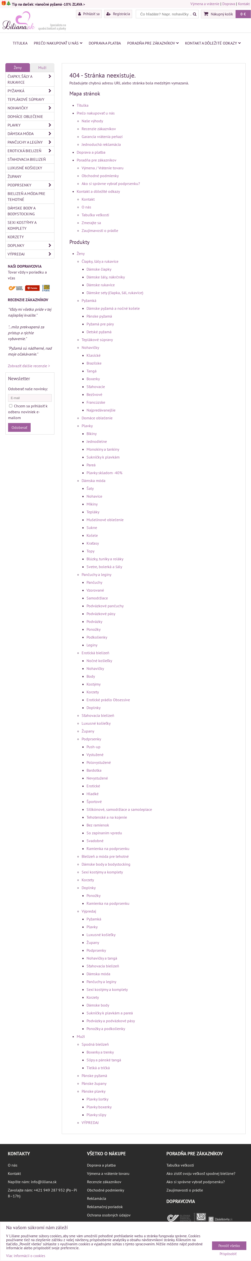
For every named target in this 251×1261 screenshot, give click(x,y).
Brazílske (94, 363)
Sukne (92, 527)
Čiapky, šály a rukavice (100, 261)
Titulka (20, 43)
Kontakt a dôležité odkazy (213, 43)
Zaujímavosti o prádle (100, 230)
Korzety (93, 691)
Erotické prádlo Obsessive (108, 699)
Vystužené (95, 754)
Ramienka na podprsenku (108, 848)
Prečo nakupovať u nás (58, 43)
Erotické (93, 785)
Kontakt (244, 3)
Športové (94, 801)
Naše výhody (92, 120)
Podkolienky (97, 637)
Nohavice (94, 496)
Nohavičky (90, 347)
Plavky (87, 425)
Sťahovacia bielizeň (98, 715)
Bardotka (94, 770)
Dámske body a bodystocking (106, 864)
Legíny (92, 644)
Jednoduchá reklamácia (101, 144)
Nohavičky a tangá (102, 958)
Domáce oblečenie (97, 417)
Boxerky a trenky (100, 1052)
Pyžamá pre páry (100, 323)
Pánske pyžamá (99, 316)
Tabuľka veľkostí (95, 214)
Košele (92, 535)
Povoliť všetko (229, 1245)
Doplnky (93, 707)
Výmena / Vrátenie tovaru (103, 167)
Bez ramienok (98, 825)
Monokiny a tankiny (103, 449)
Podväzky (94, 621)
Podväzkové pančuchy (105, 605)
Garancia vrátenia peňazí (102, 136)
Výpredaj (89, 911)
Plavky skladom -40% (104, 472)
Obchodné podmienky (100, 175)
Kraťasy (93, 543)
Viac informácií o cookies (25, 1255)
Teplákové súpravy (97, 339)
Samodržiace (97, 598)
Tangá (92, 370)
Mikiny (92, 504)
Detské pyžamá (99, 331)
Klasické (93, 355)
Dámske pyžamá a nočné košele (113, 308)
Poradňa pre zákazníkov (153, 43)
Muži (81, 1036)
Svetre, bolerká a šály (104, 566)
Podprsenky (91, 738)
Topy (90, 551)
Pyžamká (89, 300)
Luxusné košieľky (96, 723)
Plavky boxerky (99, 1106)
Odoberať (19, 427)
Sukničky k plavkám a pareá (110, 1012)
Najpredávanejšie (101, 410)
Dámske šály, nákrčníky (106, 277)
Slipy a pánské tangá (104, 1059)
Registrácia (118, 13)
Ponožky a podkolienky (106, 1028)
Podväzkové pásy (101, 613)
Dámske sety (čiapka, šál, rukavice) (115, 292)
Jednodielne (97, 441)
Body (91, 676)
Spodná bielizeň (95, 1044)
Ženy (81, 253)
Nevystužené (97, 778)
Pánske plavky (93, 1091)
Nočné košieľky (99, 660)
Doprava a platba (105, 43)
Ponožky (93, 629)
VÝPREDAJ (90, 1122)
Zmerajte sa (91, 222)
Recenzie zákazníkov (99, 128)
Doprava (228, 3)
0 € (243, 13)
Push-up (93, 746)
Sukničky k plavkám (103, 457)
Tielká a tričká (98, 1067)
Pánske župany (94, 1083)
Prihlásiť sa (89, 13)
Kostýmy (93, 684)
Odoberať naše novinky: (28, 388)
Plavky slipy (96, 1114)
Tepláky (93, 511)
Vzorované (95, 590)
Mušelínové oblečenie (105, 519)
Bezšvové (94, 394)
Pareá (91, 464)
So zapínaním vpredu (104, 832)
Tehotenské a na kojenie (107, 817)
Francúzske (96, 402)
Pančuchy (94, 582)
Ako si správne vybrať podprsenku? (111, 183)
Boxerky (93, 378)
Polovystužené (99, 762)
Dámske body (98, 1005)
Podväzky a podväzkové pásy (111, 1020)
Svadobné (95, 840)
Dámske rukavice (101, 284)
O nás (86, 207)
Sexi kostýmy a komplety (102, 872)
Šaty (90, 488)
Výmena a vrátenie (204, 3)
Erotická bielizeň (95, 652)
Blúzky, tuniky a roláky (105, 558)
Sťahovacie (96, 386)
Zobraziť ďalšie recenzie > (29, 365)
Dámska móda (93, 480)
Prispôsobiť (228, 1254)
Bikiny (92, 433)
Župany (88, 731)
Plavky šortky (97, 1099)
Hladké (93, 793)
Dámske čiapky (99, 269)
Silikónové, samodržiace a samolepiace (119, 809)
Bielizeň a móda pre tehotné (105, 856)
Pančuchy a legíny (96, 574)
